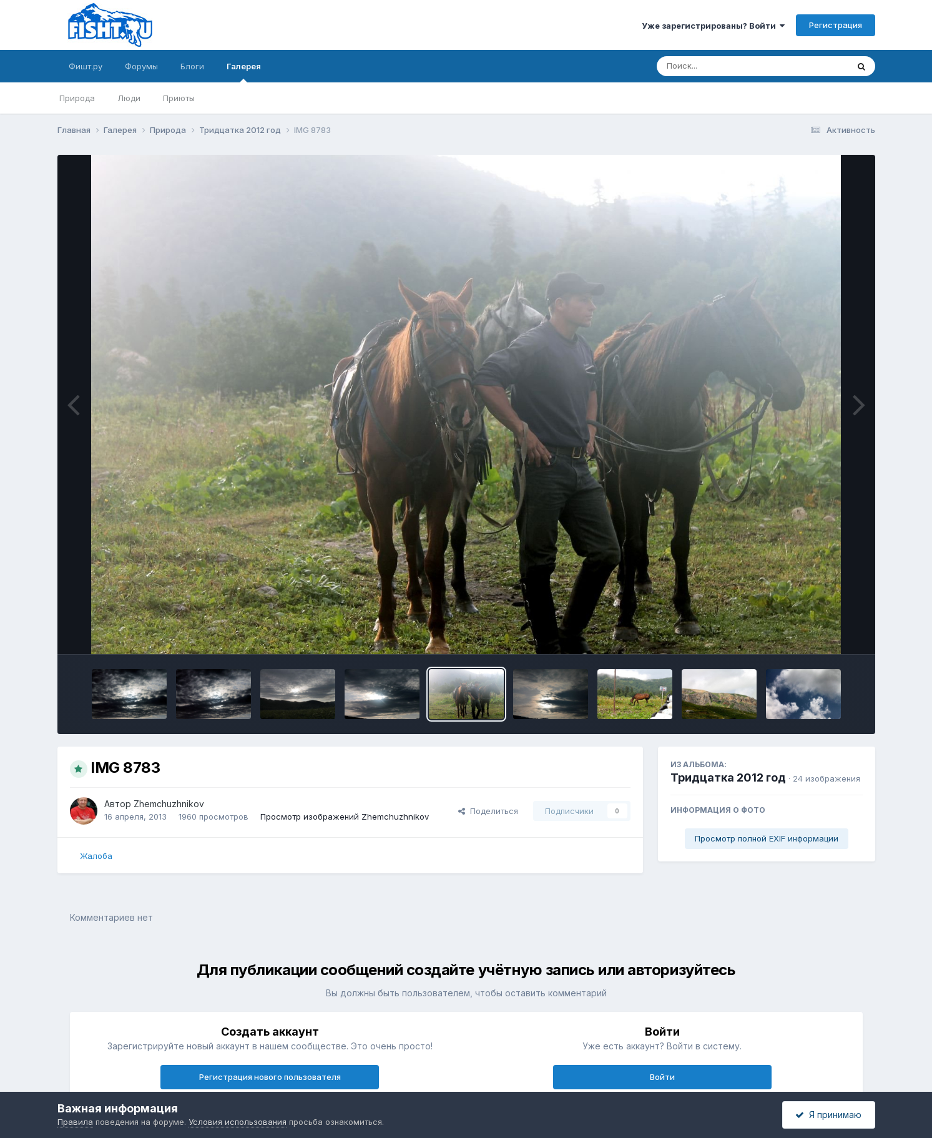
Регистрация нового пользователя (270, 1077)
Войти (662, 1077)
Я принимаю (828, 1114)
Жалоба (96, 856)
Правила (75, 1122)
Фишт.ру (85, 66)
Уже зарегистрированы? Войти (713, 26)
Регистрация (835, 25)
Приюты (179, 98)
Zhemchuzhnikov (169, 803)
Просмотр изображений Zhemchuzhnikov (344, 817)
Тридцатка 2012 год (728, 777)
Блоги (192, 66)
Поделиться (488, 811)
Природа (77, 98)
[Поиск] (728, 66)
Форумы (141, 66)
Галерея (244, 71)
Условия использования (238, 1122)
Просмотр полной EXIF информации (766, 838)
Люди (128, 98)
